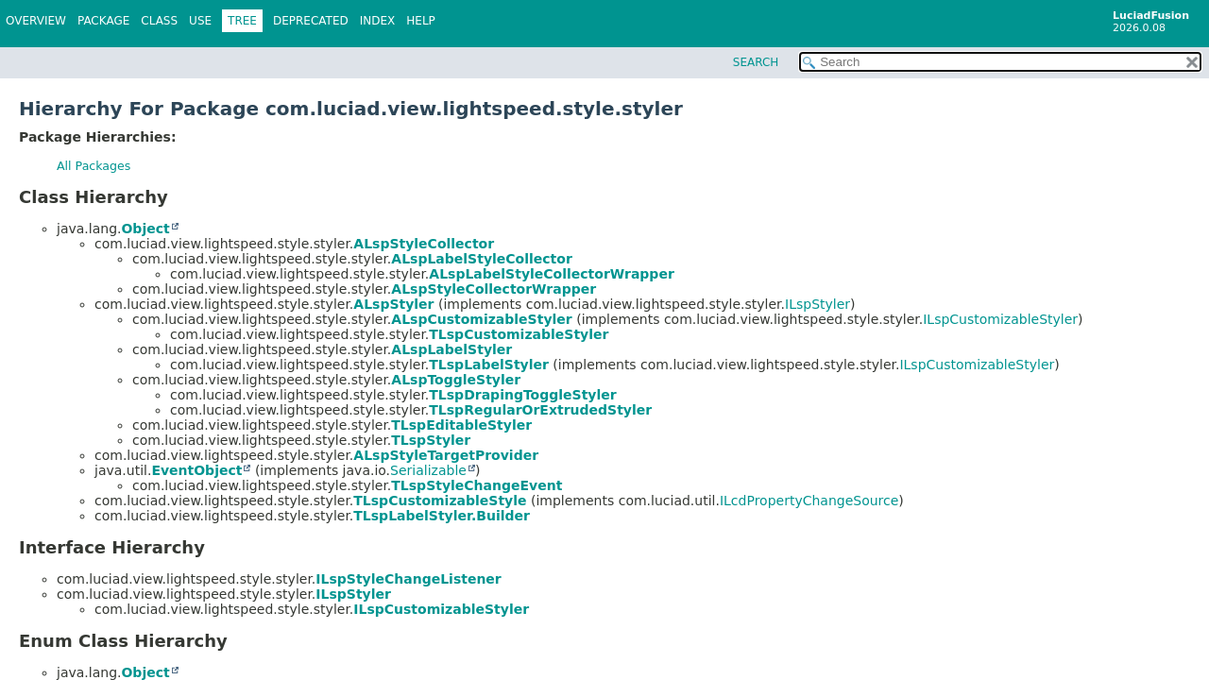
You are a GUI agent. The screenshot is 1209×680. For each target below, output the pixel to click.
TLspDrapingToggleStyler (522, 394)
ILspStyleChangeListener (408, 578)
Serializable (428, 470)
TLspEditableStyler (461, 425)
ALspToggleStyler (455, 379)
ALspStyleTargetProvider (445, 455)
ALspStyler (393, 304)
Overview (36, 20)
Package (103, 20)
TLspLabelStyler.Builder (441, 515)
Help (420, 20)
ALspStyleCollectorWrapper (493, 289)
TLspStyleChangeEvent (476, 485)
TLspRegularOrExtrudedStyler (540, 409)
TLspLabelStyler (489, 364)
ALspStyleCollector (423, 243)
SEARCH (756, 62)
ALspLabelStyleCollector (481, 258)
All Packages (93, 166)
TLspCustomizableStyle (439, 500)
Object (145, 228)
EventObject (196, 470)
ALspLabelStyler (451, 349)
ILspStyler (817, 304)
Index (378, 20)
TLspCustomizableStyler (518, 334)
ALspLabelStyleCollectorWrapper (551, 273)
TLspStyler (430, 440)
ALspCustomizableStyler (481, 319)
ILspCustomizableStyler (1000, 319)
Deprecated (311, 20)
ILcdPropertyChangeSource (809, 500)
